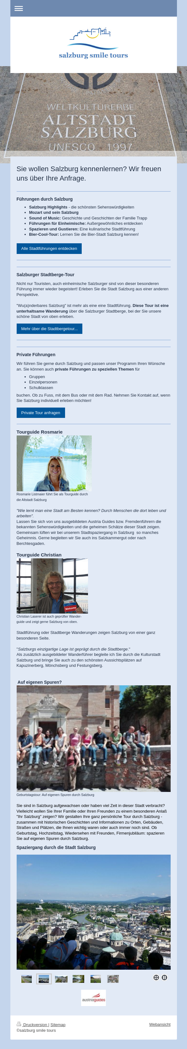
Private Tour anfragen (40, 412)
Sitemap (58, 1024)
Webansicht (160, 1024)
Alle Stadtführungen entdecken (49, 248)
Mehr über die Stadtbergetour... (49, 328)
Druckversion (32, 1024)
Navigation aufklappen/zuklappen (93, 8)
